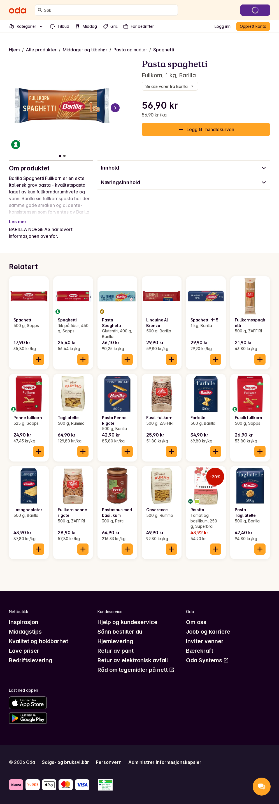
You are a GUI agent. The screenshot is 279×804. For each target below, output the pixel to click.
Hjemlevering (115, 641)
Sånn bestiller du (119, 631)
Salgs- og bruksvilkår (65, 762)
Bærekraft (199, 650)
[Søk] (40, 10)
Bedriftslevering (30, 660)
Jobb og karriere (208, 631)
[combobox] (109, 10)
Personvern (109, 762)
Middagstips (25, 631)
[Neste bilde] (115, 107)
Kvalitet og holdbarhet (38, 641)
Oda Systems (207, 660)
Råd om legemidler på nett (136, 669)
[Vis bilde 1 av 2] (60, 156)
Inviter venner (205, 641)
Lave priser (24, 650)
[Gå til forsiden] (17, 10)
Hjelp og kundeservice (127, 622)
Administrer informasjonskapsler (164, 762)
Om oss (196, 622)
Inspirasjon (23, 622)
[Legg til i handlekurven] (38, 359)
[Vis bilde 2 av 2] (64, 156)
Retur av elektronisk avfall (132, 660)
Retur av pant (115, 650)
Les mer (18, 221)
